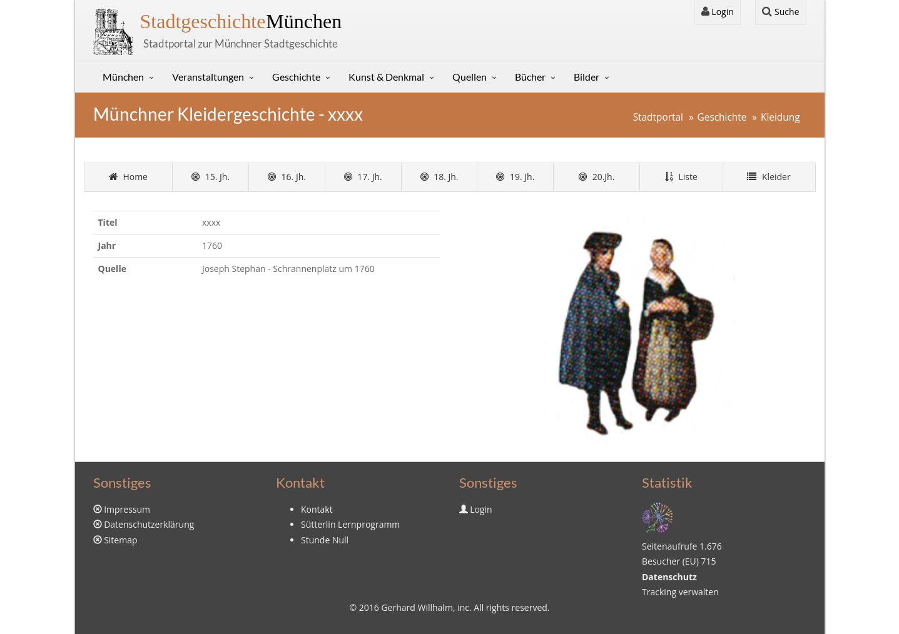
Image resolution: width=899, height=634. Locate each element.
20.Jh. (596, 177)
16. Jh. (287, 177)
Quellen (469, 77)
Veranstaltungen (208, 77)
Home (128, 177)
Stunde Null (324, 540)
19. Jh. (515, 177)
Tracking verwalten (680, 592)
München (241, 21)
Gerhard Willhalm (416, 607)
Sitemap (120, 540)
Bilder (586, 77)
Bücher (530, 77)
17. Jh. (363, 177)
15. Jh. (210, 177)
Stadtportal (658, 117)
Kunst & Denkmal (386, 77)
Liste (681, 177)
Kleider (768, 177)
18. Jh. (439, 177)
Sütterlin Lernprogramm (350, 524)
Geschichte (296, 77)
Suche (780, 12)
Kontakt (317, 509)
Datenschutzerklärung (149, 524)
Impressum (127, 509)
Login (717, 12)
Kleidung (780, 117)
